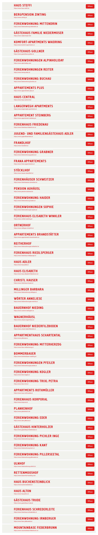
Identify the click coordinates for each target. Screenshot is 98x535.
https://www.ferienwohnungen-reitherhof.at (26, 246)
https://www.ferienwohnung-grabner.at (25, 155)
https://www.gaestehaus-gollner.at (24, 54)
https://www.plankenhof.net (22, 411)
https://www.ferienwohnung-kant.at (24, 448)
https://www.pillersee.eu (21, 338)
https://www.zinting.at (20, 17)
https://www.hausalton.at (21, 494)
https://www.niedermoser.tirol (22, 35)
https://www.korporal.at (21, 402)
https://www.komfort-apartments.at (24, 45)
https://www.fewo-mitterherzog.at (24, 347)
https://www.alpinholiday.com (22, 63)
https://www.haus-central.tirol (22, 100)
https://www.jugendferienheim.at (23, 136)
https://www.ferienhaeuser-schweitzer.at (25, 182)
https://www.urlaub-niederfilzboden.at (25, 329)
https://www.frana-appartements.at (24, 164)
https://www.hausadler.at (21, 264)
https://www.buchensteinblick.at (23, 484)
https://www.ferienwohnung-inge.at (24, 439)
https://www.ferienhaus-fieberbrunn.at (25, 127)
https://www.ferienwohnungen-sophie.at (25, 210)
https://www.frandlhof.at (21, 145)
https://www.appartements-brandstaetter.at (26, 237)
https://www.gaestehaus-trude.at (23, 503)
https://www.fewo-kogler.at (22, 374)
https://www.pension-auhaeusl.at (23, 191)
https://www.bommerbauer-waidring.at (25, 356)
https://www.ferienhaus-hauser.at (23, 283)
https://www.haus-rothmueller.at (23, 393)
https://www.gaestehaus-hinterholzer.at (25, 429)
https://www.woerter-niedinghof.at (24, 310)
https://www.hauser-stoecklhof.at (23, 173)
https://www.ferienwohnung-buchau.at (25, 81)
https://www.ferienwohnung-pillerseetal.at (26, 457)
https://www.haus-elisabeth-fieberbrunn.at (26, 274)
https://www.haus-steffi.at (21, 8)
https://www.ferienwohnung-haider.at (24, 200)
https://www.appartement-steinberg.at (25, 118)
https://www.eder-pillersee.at (22, 420)
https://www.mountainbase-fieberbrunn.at (26, 530)
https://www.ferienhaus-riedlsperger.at (25, 255)
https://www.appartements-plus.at (24, 90)
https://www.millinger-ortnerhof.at (24, 228)
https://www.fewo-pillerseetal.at (23, 521)
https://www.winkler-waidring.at (23, 219)
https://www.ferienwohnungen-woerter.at (26, 301)
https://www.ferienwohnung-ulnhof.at (25, 466)
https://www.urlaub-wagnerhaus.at (24, 320)
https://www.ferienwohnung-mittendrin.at (26, 26)
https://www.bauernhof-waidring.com (25, 475)
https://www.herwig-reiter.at (22, 72)
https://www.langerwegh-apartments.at (25, 109)
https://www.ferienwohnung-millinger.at (25, 292)
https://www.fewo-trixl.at (21, 384)
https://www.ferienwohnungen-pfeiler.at (25, 365)
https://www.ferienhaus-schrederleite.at (25, 512)
